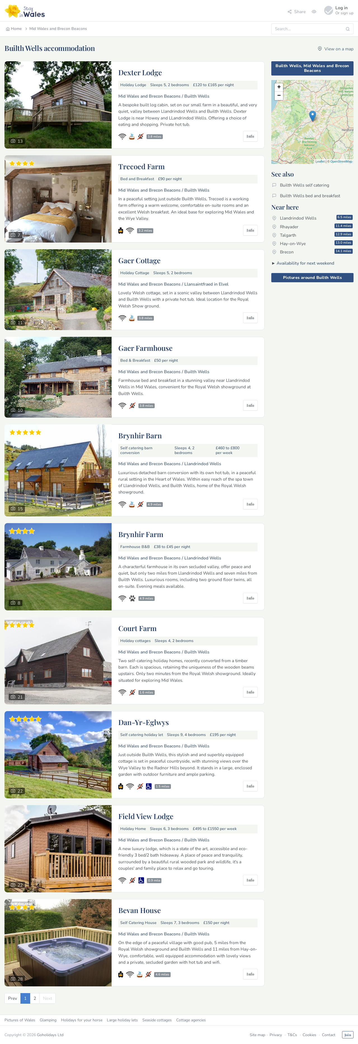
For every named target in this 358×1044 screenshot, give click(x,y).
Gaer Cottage (139, 260)
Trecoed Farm (141, 166)
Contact (328, 1035)
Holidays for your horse (81, 1020)
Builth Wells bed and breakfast (306, 196)
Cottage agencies (191, 1020)
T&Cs (292, 1035)
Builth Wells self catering (300, 185)
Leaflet (320, 161)
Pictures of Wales (19, 1020)
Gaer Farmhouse (145, 347)
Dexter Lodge (140, 72)
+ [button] (279, 87)
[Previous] (12, 998)
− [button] (279, 96)
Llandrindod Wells (312, 218)
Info (250, 136)
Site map (257, 1035)
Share (297, 12)
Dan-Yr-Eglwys (143, 722)
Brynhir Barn (140, 435)
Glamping (48, 1020)
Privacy (276, 1035)
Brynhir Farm (140, 534)
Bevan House (139, 910)
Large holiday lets (122, 1020)
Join (348, 1035)
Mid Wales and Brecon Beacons (55, 28)
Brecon (312, 252)
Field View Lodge (145, 816)
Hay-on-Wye (312, 243)
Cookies (309, 1035)
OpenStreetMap (341, 161)
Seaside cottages (157, 1020)
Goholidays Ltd (50, 1035)
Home (14, 28)
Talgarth (312, 235)
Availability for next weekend (305, 263)
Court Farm (137, 628)
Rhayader (312, 227)
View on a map (336, 49)
